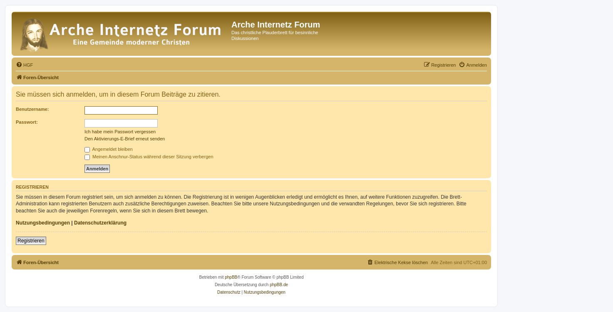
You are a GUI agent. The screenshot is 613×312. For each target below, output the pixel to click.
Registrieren (31, 241)
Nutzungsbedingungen (43, 223)
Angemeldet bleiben (108, 149)
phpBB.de (279, 284)
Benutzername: (32, 109)
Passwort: (27, 122)
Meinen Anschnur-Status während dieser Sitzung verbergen (148, 156)
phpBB (231, 277)
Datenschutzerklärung (100, 223)
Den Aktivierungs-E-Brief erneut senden (124, 138)
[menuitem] (24, 65)
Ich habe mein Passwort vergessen (120, 131)
